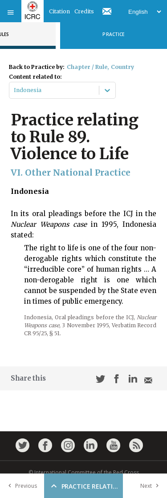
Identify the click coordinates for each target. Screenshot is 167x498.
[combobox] (14, 90)
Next (151, 486)
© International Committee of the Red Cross (84, 472)
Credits (84, 11)
